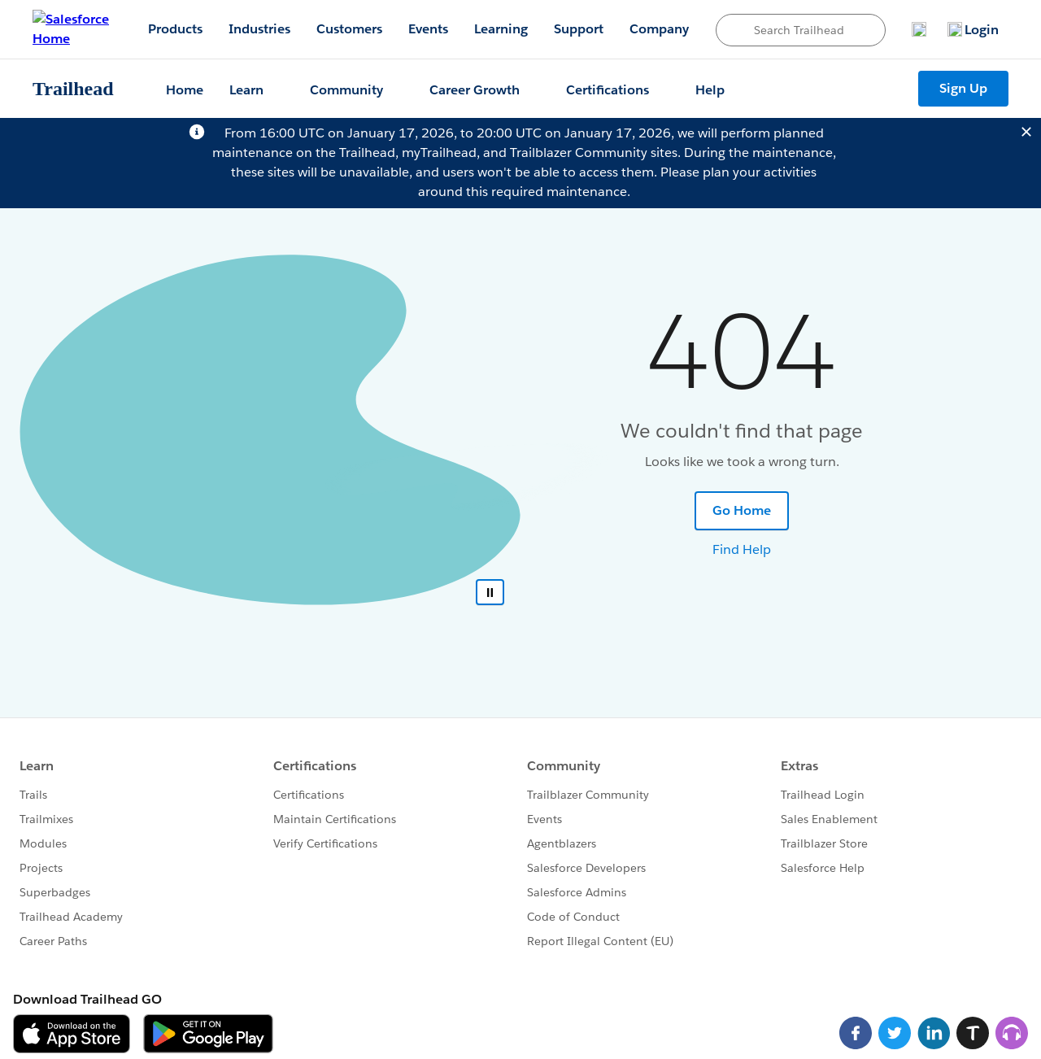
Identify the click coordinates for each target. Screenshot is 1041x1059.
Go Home (741, 510)
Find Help (741, 549)
